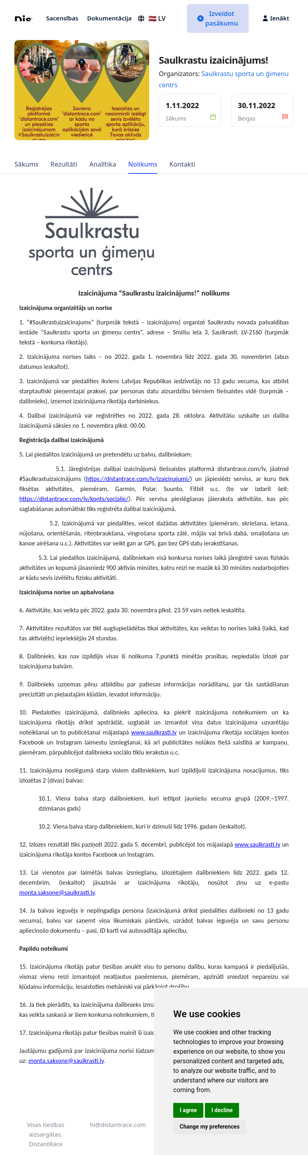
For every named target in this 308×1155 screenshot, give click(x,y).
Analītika (102, 164)
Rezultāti (64, 164)
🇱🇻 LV (151, 18)
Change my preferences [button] (209, 1126)
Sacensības (62, 18)
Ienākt (276, 18)
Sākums (26, 164)
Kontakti (182, 164)
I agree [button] (188, 1110)
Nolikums (143, 164)
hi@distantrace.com (118, 1125)
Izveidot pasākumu (217, 18)
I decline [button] (222, 1110)
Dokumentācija (109, 18)
